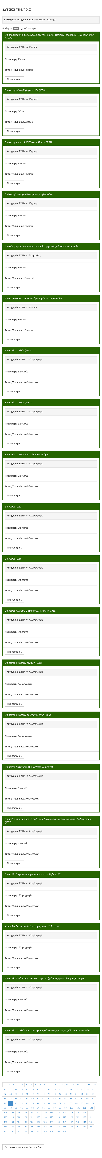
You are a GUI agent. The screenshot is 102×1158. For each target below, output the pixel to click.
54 (5, 1099)
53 (93, 1094)
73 (16, 1103)
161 (12, 1131)
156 (71, 1127)
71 (5, 1103)
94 (38, 1108)
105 (12, 1113)
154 (58, 1127)
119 (12, 1117)
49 (71, 1094)
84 (76, 1103)
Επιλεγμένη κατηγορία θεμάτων (21, 19)
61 (44, 1099)
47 (60, 1094)
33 (76, 1089)
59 (32, 1099)
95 (44, 1108)
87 (93, 1103)
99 (65, 1108)
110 (45, 1113)
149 (25, 1127)
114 (71, 1113)
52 (87, 1094)
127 (64, 1117)
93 (32, 1108)
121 (25, 1117)
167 (51, 1131)
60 (38, 1099)
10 (45, 1085)
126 (58, 1117)
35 (87, 1089)
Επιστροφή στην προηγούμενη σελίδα (23, 1147)
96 (49, 1108)
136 (31, 1122)
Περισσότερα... (14, 79)
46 (54, 1094)
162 (18, 1131)
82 (65, 1103)
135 (25, 1122)
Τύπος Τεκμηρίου (14, 70)
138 (45, 1122)
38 (10, 1094)
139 (51, 1122)
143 (77, 1122)
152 (45, 1127)
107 (25, 1113)
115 (77, 1113)
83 (71, 1103)
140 (58, 1122)
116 (84, 1113)
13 (61, 1085)
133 (12, 1122)
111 (51, 1113)
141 (64, 1122)
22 (16, 1089)
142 (71, 1122)
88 (5, 1108)
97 (54, 1108)
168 (58, 1131)
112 (58, 1113)
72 (10, 1103)
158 (84, 1127)
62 (49, 1099)
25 (32, 1089)
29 (54, 1089)
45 (49, 1094)
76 (32, 1103)
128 (71, 1117)
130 (84, 1117)
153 (51, 1127)
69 (87, 1099)
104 (5, 1113)
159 (90, 1127)
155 (64, 1127)
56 (16, 1099)
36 (93, 1089)
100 (71, 1108)
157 (77, 1127)
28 (49, 1089)
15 (72, 1085)
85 (82, 1103)
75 (27, 1103)
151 (38, 1127)
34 (82, 1089)
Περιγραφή (11, 59)
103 (91, 1108)
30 (60, 1089)
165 (38, 1131)
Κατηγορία (12, 47)
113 (64, 1113)
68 (82, 1099)
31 (65, 1089)
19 (94, 1085)
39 (16, 1094)
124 (45, 1117)
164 (31, 1131)
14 (67, 1085)
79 (49, 1103)
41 (27, 1094)
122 (31, 1117)
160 (5, 1131)
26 (38, 1089)
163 (25, 1131)
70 (93, 1099)
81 (60, 1103)
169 (64, 1131)
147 (12, 1127)
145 (90, 1122)
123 (38, 1117)
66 (71, 1099)
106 (18, 1113)
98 (60, 1108)
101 (78, 1108)
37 (5, 1094)
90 (16, 1108)
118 (5, 1117)
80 (54, 1103)
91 (21, 1108)
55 (10, 1099)
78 (44, 1103)
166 (45, 1131)
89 (10, 1108)
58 (27, 1099)
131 (90, 1117)
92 (27, 1108)
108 (31, 1113)
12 (56, 1085)
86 (87, 1103)
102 (84, 1108)
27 (44, 1089)
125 (51, 1117)
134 (18, 1122)
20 (5, 1089)
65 (65, 1099)
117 (90, 1113)
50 (76, 1094)
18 (89, 1085)
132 (5, 1122)
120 (18, 1117)
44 (44, 1094)
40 (21, 1094)
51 (82, 1094)
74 (21, 1103)
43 (38, 1094)
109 (38, 1113)
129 (77, 1117)
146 (5, 1127)
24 (27, 1089)
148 (18, 1127)
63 (54, 1099)
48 (65, 1094)
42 (32, 1094)
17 (83, 1085)
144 (84, 1122)
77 (38, 1103)
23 (21, 1089)
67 (76, 1099)
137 (38, 1122)
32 (71, 1089)
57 (21, 1099)
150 (31, 1127)
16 (78, 1085)
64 (60, 1099)
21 (10, 1089)
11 (51, 1085)
